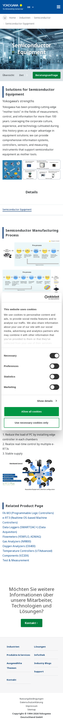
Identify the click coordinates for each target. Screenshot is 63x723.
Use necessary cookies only (31, 422)
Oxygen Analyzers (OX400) (19, 546)
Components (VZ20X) (16, 555)
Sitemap (31, 709)
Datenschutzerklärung (31, 702)
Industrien (24, 17)
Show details (45, 400)
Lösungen (40, 646)
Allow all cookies (31, 411)
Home (12, 17)
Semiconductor (42, 17)
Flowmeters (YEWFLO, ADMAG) (22, 536)
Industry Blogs (42, 663)
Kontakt (31, 623)
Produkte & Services (18, 654)
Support (39, 671)
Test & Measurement (16, 560)
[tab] (17, 210)
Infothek (39, 654)
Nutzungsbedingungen (32, 698)
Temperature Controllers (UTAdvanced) (27, 551)
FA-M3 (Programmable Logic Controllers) (28, 513)
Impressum (31, 705)
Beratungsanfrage (46, 75)
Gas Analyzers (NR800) (17, 541)
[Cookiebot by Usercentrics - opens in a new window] (45, 297)
